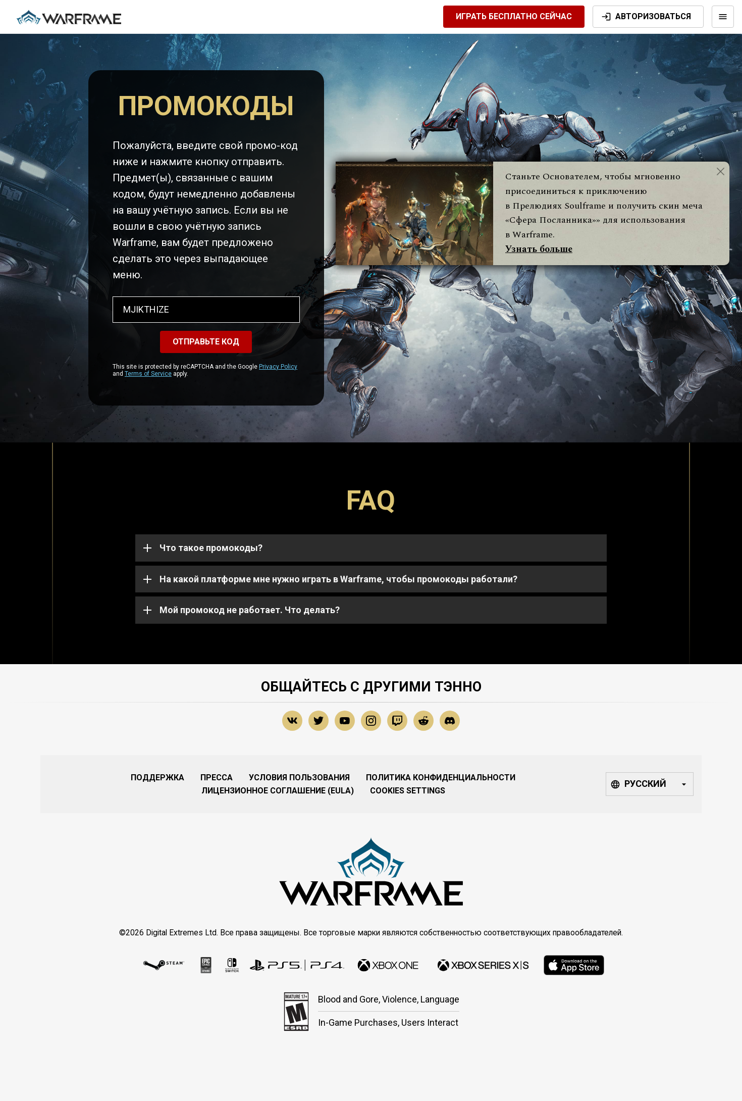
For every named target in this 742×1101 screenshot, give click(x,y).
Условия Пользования (299, 777)
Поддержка (157, 777)
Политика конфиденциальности (440, 777)
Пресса (216, 777)
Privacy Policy (278, 366)
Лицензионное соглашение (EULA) (277, 790)
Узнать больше (538, 249)
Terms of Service (148, 373)
